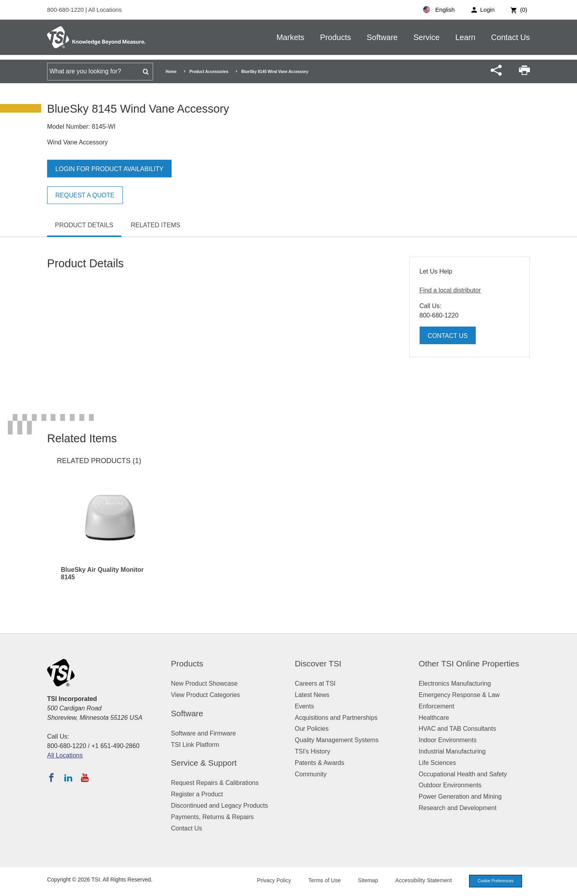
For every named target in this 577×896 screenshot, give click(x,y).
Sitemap (364, 881)
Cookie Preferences (493, 881)
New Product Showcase (204, 683)
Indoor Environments (448, 740)
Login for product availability (109, 169)
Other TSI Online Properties (469, 663)
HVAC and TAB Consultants (457, 728)
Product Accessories (209, 71)
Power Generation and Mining (460, 796)
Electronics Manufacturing (455, 683)
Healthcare (434, 717)
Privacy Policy (270, 881)
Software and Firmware (203, 733)
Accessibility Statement (419, 881)
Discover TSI (318, 663)
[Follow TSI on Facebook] (51, 777)
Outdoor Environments (450, 785)
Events (304, 706)
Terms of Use (321, 881)
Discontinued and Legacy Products (219, 805)
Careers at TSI (315, 683)
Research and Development (458, 808)
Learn (465, 37)
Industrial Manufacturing (452, 751)
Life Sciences (437, 762)
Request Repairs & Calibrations (215, 782)
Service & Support (204, 762)
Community (311, 774)
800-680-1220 (66, 9)
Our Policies (312, 728)
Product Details (84, 225)
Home (171, 71)
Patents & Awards (319, 762)
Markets (290, 37)
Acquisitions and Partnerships (336, 717)
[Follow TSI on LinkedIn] (68, 777)
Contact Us (510, 37)
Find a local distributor (450, 290)
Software (382, 37)
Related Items (155, 225)
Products (335, 37)
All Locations (105, 9)
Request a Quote (85, 195)
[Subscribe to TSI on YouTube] (84, 777)
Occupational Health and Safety (463, 774)
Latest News (312, 695)
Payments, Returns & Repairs (212, 817)
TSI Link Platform (195, 744)
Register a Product (197, 794)
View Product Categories (205, 695)
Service (426, 37)
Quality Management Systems (336, 740)
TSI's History (312, 751)
